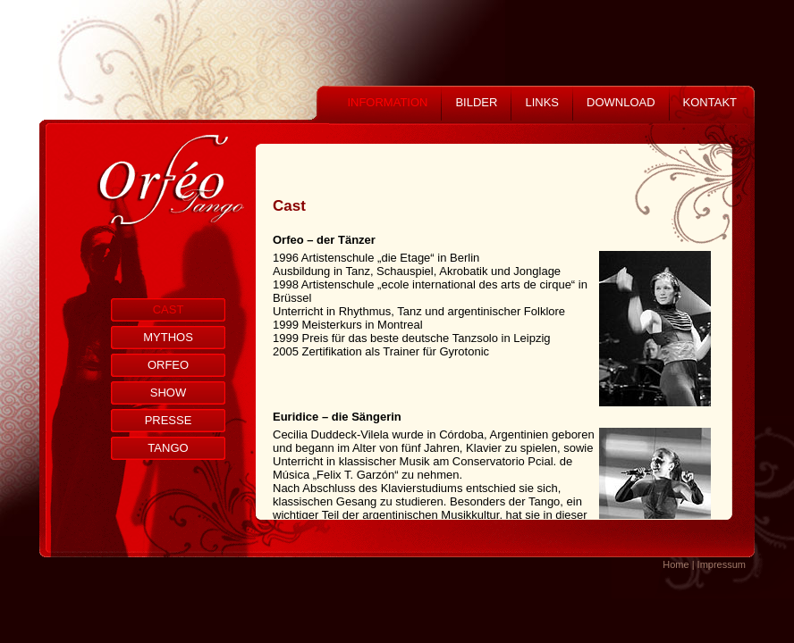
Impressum (721, 564)
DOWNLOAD (621, 102)
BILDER (476, 102)
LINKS (542, 102)
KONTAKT (710, 102)
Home (675, 564)
